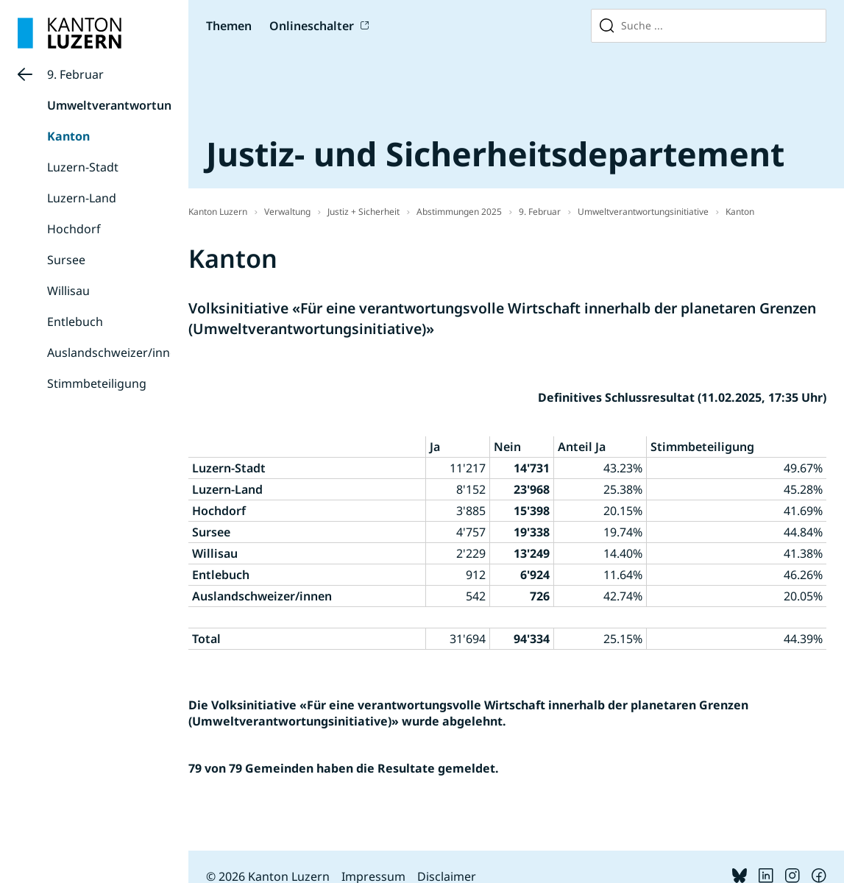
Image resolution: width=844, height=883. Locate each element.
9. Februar (75, 74)
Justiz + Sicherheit (363, 211)
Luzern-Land (81, 198)
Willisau (68, 291)
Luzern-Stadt (82, 167)
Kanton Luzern (217, 211)
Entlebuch (75, 321)
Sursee (66, 260)
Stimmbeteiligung (96, 383)
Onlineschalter (311, 26)
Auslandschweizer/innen (115, 352)
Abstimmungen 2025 (459, 211)
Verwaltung (287, 211)
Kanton (68, 136)
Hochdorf (74, 229)
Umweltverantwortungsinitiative (142, 105)
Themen (229, 26)
